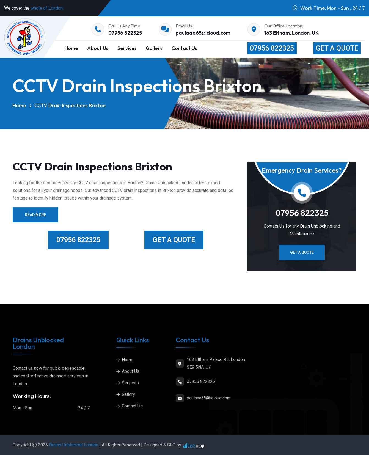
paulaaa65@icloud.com (203, 33)
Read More (35, 215)
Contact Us (184, 48)
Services (127, 48)
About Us (97, 48)
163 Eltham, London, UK (291, 33)
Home (71, 48)
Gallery (154, 48)
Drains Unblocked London (74, 445)
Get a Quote (337, 48)
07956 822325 (125, 33)
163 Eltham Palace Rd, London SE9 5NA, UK (216, 363)
